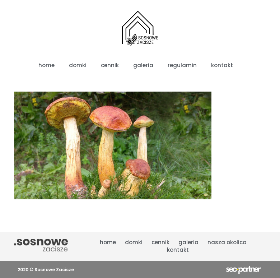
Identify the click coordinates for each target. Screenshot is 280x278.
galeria (188, 242)
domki (134, 242)
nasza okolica (227, 242)
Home (108, 242)
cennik (160, 242)
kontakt (178, 249)
